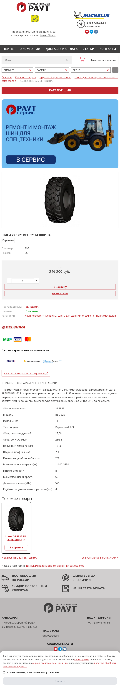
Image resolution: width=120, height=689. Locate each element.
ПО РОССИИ (20, 580)
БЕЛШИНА (31, 306)
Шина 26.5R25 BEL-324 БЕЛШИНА (16, 538)
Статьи (88, 49)
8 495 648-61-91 (96, 23)
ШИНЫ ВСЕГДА (83, 576)
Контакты (108, 49)
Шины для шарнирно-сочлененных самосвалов (87, 315)
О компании (30, 49)
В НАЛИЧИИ (81, 580)
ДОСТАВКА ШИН (24, 576)
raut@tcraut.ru (50, 635)
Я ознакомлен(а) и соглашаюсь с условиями (31, 672)
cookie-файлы (81, 659)
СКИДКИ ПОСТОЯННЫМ (29, 586)
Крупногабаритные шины (40, 315)
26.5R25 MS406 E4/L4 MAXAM (100, 557)
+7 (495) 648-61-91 (99, 622)
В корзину (60, 287)
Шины (9, 49)
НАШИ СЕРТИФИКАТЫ (88, 588)
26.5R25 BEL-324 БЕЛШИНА (19, 557)
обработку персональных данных (50, 662)
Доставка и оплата (61, 49)
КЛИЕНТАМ (20, 590)
